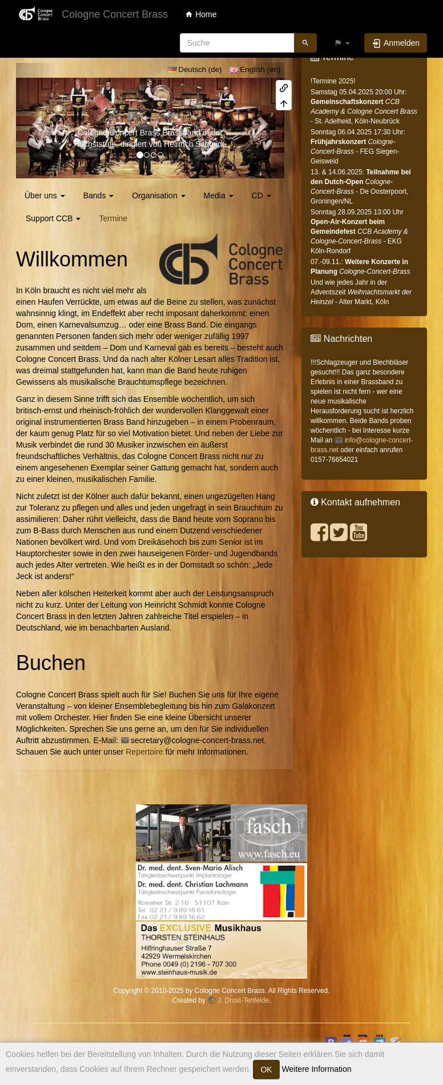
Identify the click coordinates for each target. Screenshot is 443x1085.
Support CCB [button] (53, 218)
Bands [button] (98, 195)
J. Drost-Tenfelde (243, 1000)
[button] (342, 43)
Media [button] (218, 195)
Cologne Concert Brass (119, 132)
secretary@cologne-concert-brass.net (197, 740)
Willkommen (72, 259)
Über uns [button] (45, 195)
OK (266, 1069)
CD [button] (261, 195)
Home (200, 14)
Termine (113, 218)
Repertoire (144, 751)
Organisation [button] (158, 195)
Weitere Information (316, 1069)
